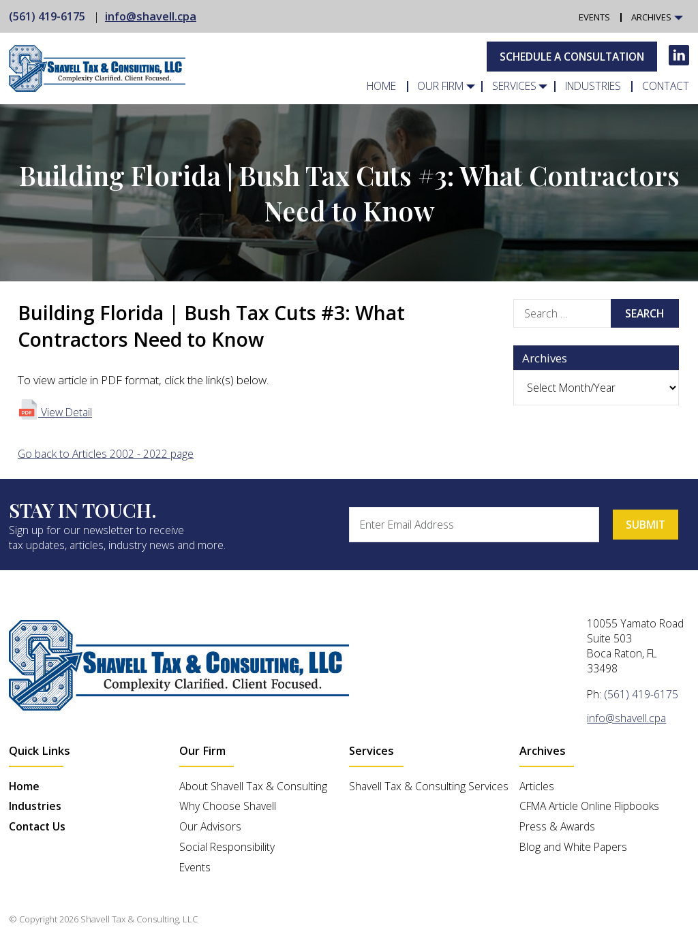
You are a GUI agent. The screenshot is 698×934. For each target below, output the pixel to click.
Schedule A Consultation (572, 56)
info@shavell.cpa (150, 16)
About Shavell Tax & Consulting (253, 786)
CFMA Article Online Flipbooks (589, 805)
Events (594, 17)
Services (514, 86)
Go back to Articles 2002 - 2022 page (106, 453)
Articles (536, 786)
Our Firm (441, 86)
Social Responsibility (227, 846)
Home (381, 86)
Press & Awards (557, 826)
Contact (665, 86)
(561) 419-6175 (47, 16)
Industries (593, 86)
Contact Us (37, 826)
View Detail (55, 412)
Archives (651, 17)
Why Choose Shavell (227, 805)
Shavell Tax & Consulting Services (429, 786)
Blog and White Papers (573, 846)
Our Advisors (210, 826)
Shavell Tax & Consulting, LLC (139, 919)
